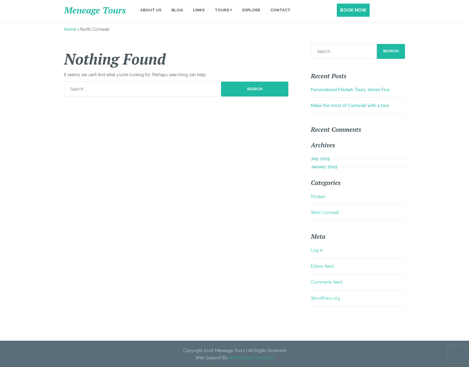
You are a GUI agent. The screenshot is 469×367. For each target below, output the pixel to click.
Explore (251, 10)
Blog (177, 10)
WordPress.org (325, 298)
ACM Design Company (251, 357)
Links (199, 10)
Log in (317, 250)
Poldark (318, 196)
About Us (150, 10)
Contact (280, 10)
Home (70, 29)
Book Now (353, 10)
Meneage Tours (95, 10)
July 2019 (320, 158)
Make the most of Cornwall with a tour (350, 105)
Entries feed (322, 266)
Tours (223, 10)
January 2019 (324, 166)
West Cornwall (325, 212)
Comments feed (326, 282)
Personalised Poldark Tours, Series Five (350, 89)
